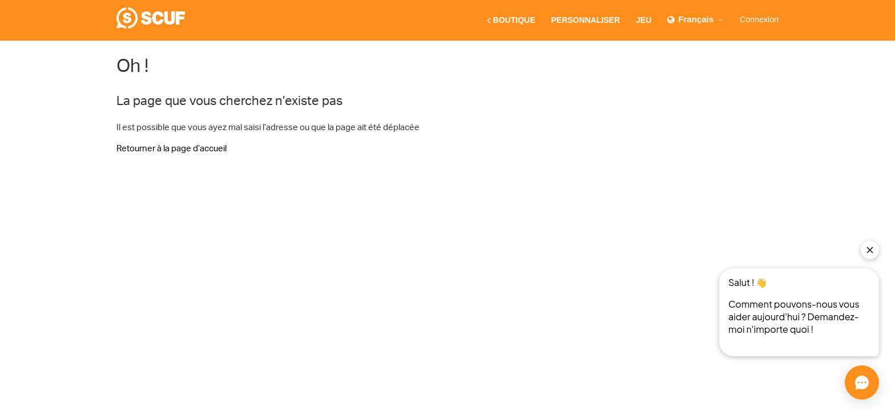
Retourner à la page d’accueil (171, 148)
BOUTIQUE (511, 20)
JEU (643, 20)
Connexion (759, 20)
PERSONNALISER (585, 20)
